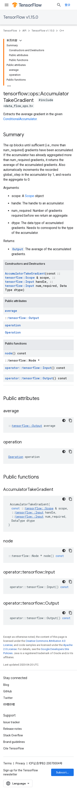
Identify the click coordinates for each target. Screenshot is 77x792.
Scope (29, 196)
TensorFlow (10, 30)
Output (17, 249)
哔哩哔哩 (9, 704)
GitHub (7, 691)
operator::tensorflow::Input (28, 368)
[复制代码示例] (70, 420)
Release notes (12, 728)
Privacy (20, 763)
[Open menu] (6, 5)
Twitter (8, 698)
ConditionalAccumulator (20, 119)
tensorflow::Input (19, 282)
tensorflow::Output (23, 318)
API (24, 30)
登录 (67, 5)
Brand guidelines (14, 742)
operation (13, 325)
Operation (13, 332)
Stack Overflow (13, 735)
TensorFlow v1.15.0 (20, 17)
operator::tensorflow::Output (29, 378)
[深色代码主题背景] (64, 420)
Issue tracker (11, 722)
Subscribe (63, 772)
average (11, 311)
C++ (62, 30)
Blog (6, 684)
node (8, 353)
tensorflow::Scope (20, 277)
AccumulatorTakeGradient (25, 273)
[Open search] (58, 4)
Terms (7, 763)
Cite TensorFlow (13, 748)
